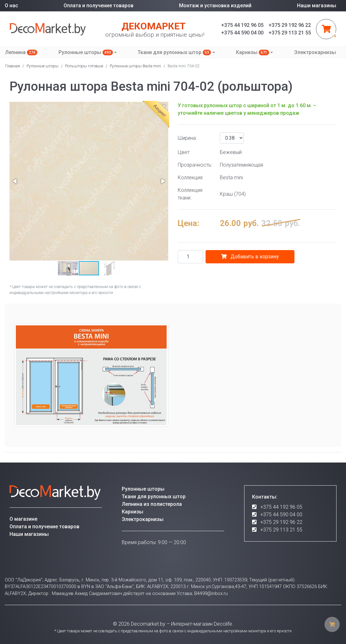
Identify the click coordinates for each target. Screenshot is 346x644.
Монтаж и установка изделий (215, 6)
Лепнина (21, 52)
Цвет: (184, 152)
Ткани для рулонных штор (174, 52)
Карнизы (252, 52)
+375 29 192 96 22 (281, 522)
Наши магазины (316, 6)
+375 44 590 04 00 (281, 515)
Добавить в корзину (250, 257)
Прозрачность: (195, 165)
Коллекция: (190, 178)
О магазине (23, 519)
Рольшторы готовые (84, 66)
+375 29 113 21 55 (281, 530)
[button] (15, 181)
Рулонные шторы (86, 52)
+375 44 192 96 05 (281, 507)
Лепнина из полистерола (152, 504)
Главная (12, 66)
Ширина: (187, 138)
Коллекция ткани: (190, 194)
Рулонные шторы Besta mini (135, 66)
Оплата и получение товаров (98, 6)
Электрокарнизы (315, 52)
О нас (11, 6)
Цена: (188, 223)
